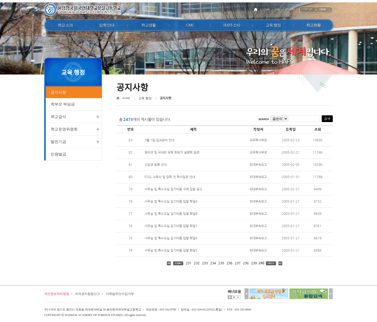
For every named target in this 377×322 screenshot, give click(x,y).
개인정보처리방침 (56, 294)
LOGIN (266, 10)
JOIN (277, 10)
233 (205, 263)
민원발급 (58, 155)
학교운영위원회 (64, 130)
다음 (331, 293)
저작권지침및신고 (87, 294)
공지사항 (58, 92)
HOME (256, 10)
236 (229, 263)
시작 (238, 297)
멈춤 (234, 297)
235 (221, 263)
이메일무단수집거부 (120, 294)
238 (246, 263)
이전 (247, 293)
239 (254, 263)
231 (188, 263)
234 (213, 263)
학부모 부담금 (63, 105)
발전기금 (58, 142)
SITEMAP (290, 10)
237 (237, 263)
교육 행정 (144, 98)
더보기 (230, 297)
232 (197, 263)
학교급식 (58, 117)
